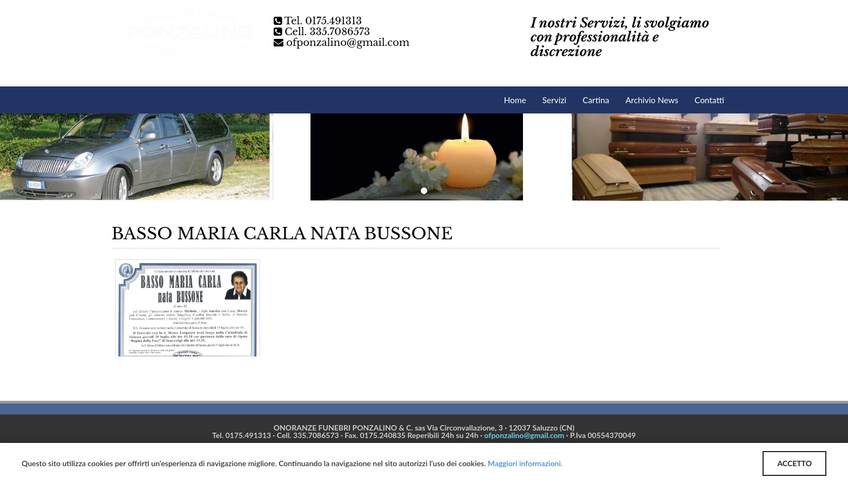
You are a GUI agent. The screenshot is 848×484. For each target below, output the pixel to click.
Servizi (554, 100)
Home (515, 100)
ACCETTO (794, 463)
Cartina (595, 100)
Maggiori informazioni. (525, 463)
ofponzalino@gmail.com (347, 43)
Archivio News (651, 100)
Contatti (709, 100)
